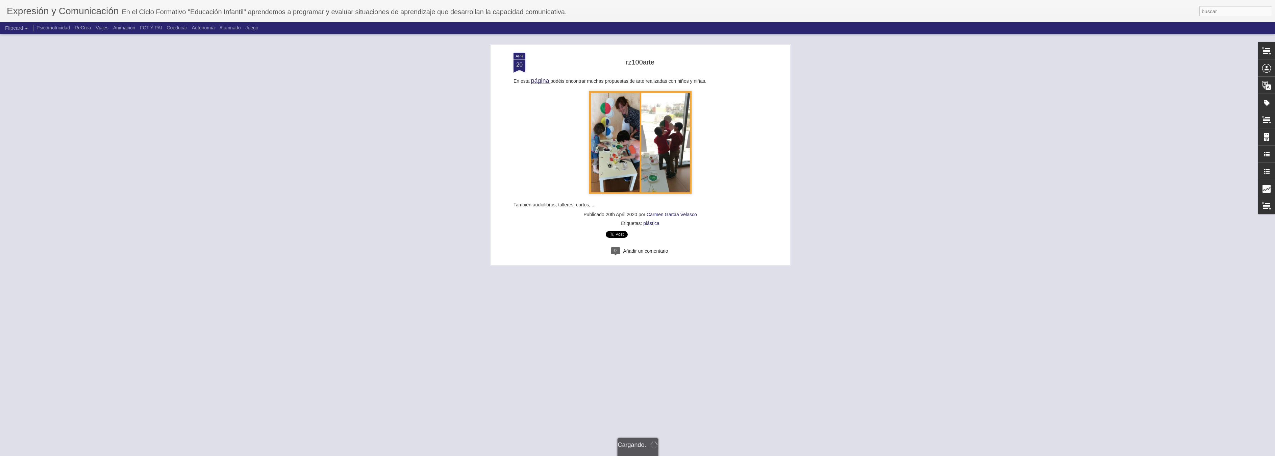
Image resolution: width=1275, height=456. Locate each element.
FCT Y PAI (151, 27)
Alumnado (230, 27)
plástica (651, 80)
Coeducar (177, 27)
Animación (124, 27)
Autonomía (203, 27)
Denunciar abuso (686, 452)
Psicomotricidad (53, 27)
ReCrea (83, 27)
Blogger (663, 452)
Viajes (102, 27)
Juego (251, 27)
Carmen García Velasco (672, 71)
